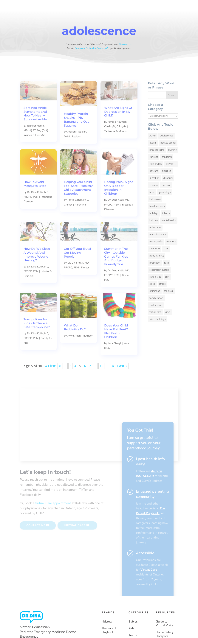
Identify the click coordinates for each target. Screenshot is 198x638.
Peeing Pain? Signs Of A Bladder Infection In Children (118, 197)
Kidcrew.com (125, 54)
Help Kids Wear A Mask (165, 585)
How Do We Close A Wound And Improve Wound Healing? (37, 264)
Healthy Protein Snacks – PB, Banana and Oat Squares (76, 129)
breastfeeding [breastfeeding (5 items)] (156, 159)
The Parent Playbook (108, 571)
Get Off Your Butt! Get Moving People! (77, 262)
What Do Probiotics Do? (75, 337)
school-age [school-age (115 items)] (155, 286)
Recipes (76, 146)
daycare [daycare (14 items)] (153, 180)
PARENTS (137, 6)
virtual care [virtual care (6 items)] (155, 321)
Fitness (85, 277)
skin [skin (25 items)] (167, 286)
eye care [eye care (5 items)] (166, 195)
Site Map (172, 629)
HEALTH (157, 6)
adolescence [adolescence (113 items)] (166, 145)
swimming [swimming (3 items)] (154, 300)
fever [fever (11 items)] (152, 202)
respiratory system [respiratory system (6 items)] (159, 279)
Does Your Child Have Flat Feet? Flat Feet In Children (116, 341)
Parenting (80, 214)
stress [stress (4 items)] (162, 293)
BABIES (85, 6)
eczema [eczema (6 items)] (153, 195)
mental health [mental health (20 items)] (169, 230)
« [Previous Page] (60, 376)
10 (101, 376)
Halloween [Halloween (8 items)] (155, 209)
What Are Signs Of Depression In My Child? (118, 121)
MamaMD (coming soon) (108, 583)
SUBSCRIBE (162, 15)
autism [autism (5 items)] (153, 152)
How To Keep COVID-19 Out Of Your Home (165, 600)
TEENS (117, 6)
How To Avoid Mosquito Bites (35, 193)
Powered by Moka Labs (65, 628)
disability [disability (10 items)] (168, 187)
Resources (100, 15)
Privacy (147, 629)
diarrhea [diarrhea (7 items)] (166, 180)
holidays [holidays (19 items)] (153, 223)
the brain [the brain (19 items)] (169, 300)
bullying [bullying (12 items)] (172, 159)
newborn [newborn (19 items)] (171, 251)
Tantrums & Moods (115, 141)
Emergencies (137, 589)
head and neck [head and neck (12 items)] (157, 216)
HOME (71, 6)
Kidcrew (106, 562)
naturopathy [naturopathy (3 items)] (156, 251)
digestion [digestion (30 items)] (154, 187)
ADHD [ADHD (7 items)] (152, 145)
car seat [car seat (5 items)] (153, 166)
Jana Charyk (115, 353)
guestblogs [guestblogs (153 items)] (165, 202)
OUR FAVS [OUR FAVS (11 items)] (154, 258)
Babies (133, 562)
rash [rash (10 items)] (166, 272)
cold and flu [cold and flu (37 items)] (155, 173)
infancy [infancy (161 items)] (166, 223)
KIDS (101, 6)
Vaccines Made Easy (163, 614)
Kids (131, 569)
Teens (133, 576)
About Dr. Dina (81, 15)
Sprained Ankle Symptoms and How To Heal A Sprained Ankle (35, 123)
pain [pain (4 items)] (166, 258)
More (114, 15)
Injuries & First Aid (34, 145)
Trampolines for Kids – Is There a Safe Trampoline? (37, 333)
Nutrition (88, 345)
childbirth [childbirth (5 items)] (167, 166)
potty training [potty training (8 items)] (156, 265)
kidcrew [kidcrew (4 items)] (153, 230)
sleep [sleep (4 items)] (152, 293)
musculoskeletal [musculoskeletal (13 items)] (157, 244)
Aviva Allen (74, 345)
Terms (159, 629)
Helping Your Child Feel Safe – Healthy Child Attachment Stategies (78, 197)
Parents (134, 582)
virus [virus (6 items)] (167, 321)
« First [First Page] (50, 376)
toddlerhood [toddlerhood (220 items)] (156, 307)
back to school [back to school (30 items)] (168, 152)
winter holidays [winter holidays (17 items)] (157, 329)
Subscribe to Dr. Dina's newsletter (92, 58)
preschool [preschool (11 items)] (154, 272)
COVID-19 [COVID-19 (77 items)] (171, 173)
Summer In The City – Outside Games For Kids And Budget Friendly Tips (116, 266)
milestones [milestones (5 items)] (155, 237)
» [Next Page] (113, 376)
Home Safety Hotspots (164, 574)
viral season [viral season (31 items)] (155, 315)
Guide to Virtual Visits (164, 564)
